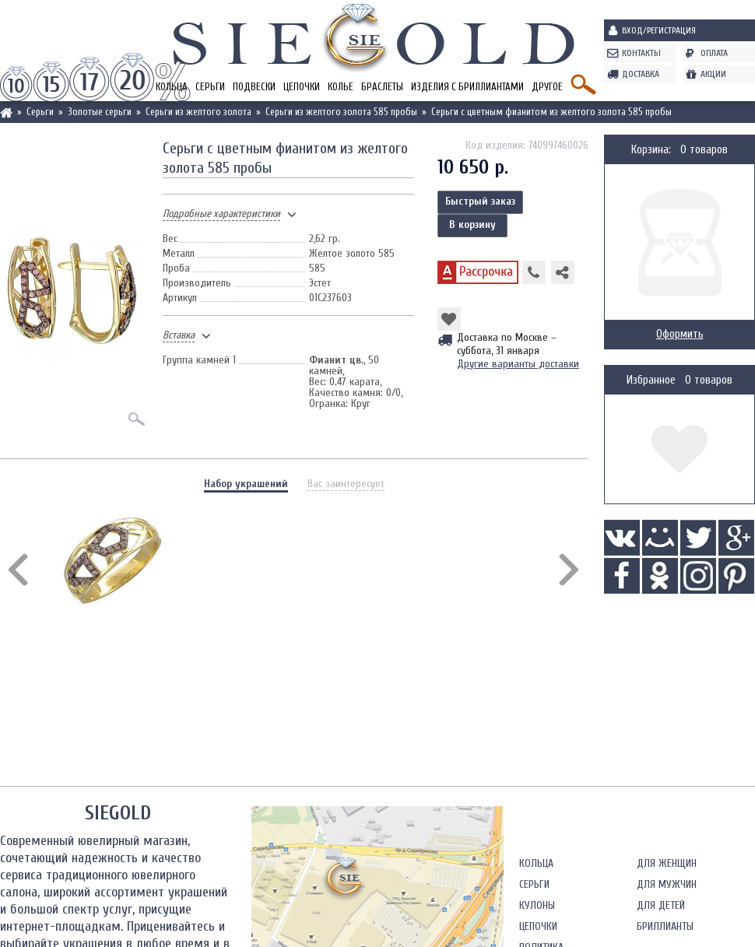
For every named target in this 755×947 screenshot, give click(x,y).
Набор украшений (246, 483)
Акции (713, 73)
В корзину (472, 224)
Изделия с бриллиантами (467, 87)
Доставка (640, 73)
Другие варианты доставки (518, 363)
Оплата (714, 52)
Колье (340, 87)
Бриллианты (665, 926)
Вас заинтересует (346, 483)
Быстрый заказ (480, 201)
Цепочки (301, 87)
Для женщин (667, 863)
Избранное (651, 380)
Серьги (210, 87)
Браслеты (382, 87)
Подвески (254, 87)
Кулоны (537, 905)
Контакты (641, 52)
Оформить (680, 334)
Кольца (536, 863)
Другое (547, 87)
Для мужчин (667, 884)
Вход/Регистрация (659, 30)
